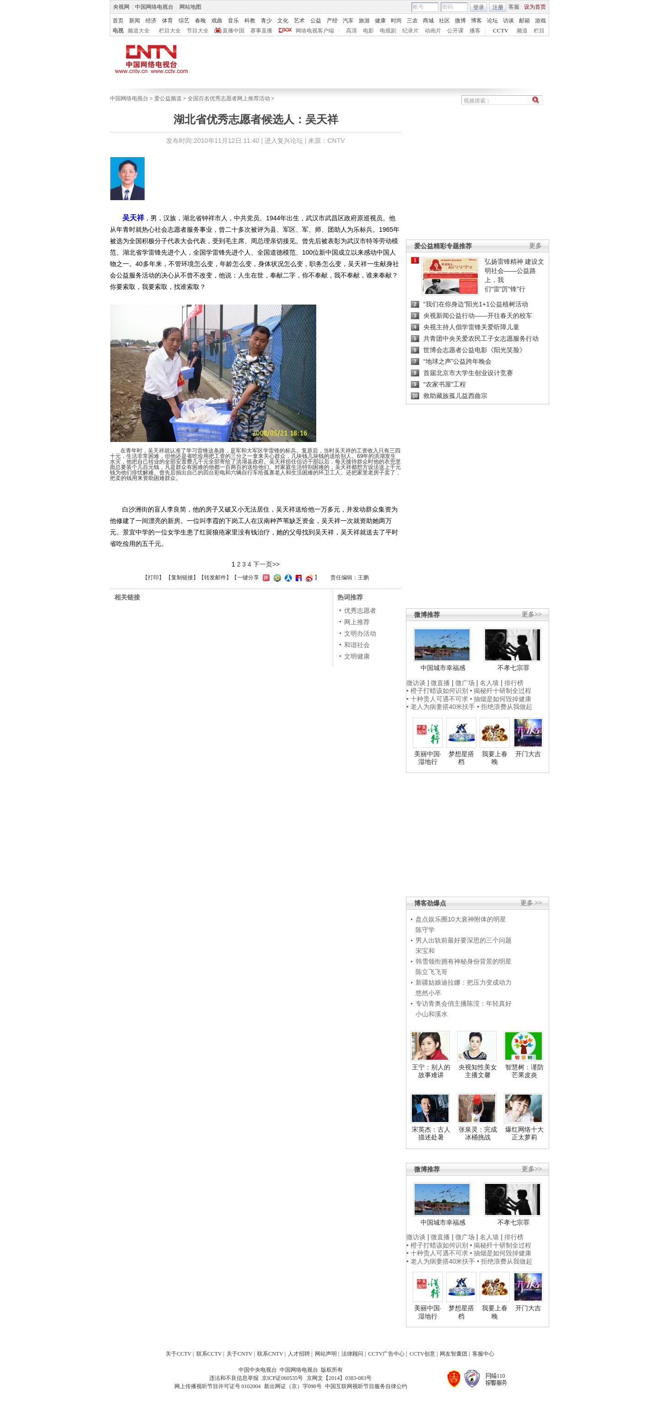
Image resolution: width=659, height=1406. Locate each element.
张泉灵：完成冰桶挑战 (478, 1133)
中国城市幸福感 (443, 667)
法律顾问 (352, 1354)
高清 (351, 30)
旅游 (364, 20)
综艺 (183, 20)
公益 (315, 20)
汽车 (348, 20)
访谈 (508, 20)
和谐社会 (357, 645)
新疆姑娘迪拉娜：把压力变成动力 (464, 982)
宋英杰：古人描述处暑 (431, 1133)
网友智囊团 (453, 1354)
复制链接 (182, 577)
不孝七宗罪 (513, 667)
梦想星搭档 (461, 758)
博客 (476, 20)
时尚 (396, 20)
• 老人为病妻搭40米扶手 (440, 706)
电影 (368, 30)
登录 (478, 7)
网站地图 (190, 7)
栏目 (539, 30)
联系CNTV (270, 1354)
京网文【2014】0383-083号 (339, 1378)
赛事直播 (261, 30)
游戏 (540, 20)
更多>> (532, 614)
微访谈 (416, 683)
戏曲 (216, 20)
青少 (266, 20)
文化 (282, 20)
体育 (167, 20)
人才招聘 (299, 1354)
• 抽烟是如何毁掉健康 (501, 699)
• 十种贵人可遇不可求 (438, 699)
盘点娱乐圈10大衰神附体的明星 (461, 919)
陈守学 (425, 929)
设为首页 (535, 7)
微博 (460, 20)
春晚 (200, 20)
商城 (428, 20)
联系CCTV (209, 1354)
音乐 (233, 20)
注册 (497, 7)
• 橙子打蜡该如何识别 (437, 690)
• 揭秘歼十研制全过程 (501, 690)
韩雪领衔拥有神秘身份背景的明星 (464, 961)
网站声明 (326, 1354)
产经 (332, 20)
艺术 (299, 20)
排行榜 (514, 683)
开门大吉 (528, 753)
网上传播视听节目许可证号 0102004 (217, 1386)
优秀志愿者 (360, 610)
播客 (475, 30)
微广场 (465, 683)
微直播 (440, 683)
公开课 (455, 30)
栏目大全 (170, 30)
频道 (522, 30)
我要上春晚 (495, 758)
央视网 (121, 7)
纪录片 (410, 30)
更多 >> (531, 902)
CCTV (500, 30)
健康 (380, 20)
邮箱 (524, 20)
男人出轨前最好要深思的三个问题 (464, 940)
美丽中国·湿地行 (428, 758)
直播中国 (233, 30)
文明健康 (357, 656)
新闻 (134, 20)
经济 (151, 20)
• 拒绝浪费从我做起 (504, 706)
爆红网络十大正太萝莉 (524, 1133)
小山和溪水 (432, 1014)
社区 (444, 20)
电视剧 (388, 30)
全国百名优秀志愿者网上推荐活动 (229, 98)
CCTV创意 (422, 1354)
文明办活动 (360, 633)
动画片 (433, 30)
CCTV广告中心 (386, 1354)
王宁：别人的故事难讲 (431, 1071)
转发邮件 (215, 577)
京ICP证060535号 (282, 1378)
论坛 (492, 20)
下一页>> (266, 564)
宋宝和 (425, 950)
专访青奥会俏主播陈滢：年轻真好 (464, 1003)
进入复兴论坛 (284, 140)
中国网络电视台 (154, 7)
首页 (118, 20)
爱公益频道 (168, 98)
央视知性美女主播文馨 (478, 1071)
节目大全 (198, 30)
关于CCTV (178, 1354)
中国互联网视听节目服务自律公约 (366, 1386)
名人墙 (489, 683)
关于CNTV (240, 1354)
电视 (118, 30)
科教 (249, 20)
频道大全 (139, 30)
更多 (535, 245)
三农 (412, 20)
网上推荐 (357, 622)
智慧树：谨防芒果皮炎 (524, 1071)
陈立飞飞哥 (432, 971)
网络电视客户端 (315, 30)
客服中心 (483, 1354)
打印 (153, 577)
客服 (513, 7)
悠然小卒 (428, 993)
